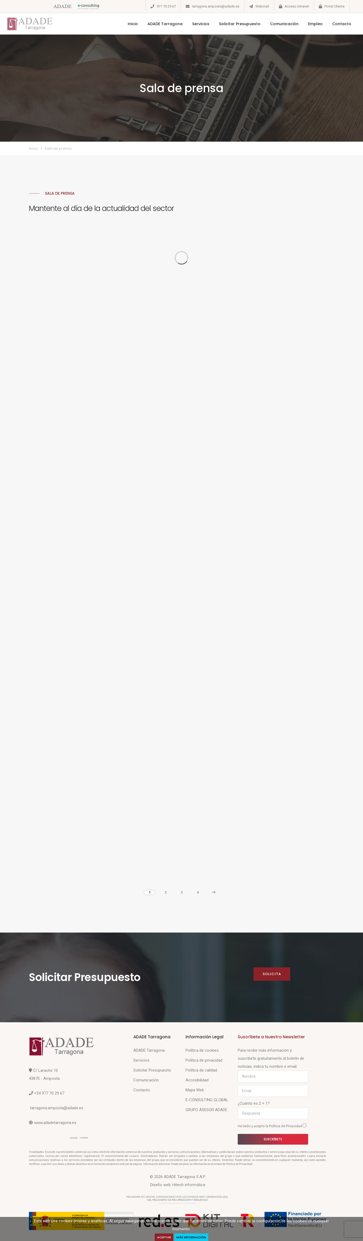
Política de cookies (202, 1050)
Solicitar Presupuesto (233, 24)
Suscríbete (273, 1139)
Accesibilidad (197, 1080)
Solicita (271, 973)
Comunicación (278, 24)
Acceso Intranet (297, 6)
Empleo (309, 24)
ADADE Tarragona (158, 24)
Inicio (126, 24)
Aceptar (163, 1237)
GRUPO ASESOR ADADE (206, 1109)
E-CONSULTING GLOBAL (207, 1099)
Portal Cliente (334, 6)
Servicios (194, 24)
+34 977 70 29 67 (49, 1093)
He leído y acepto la (272, 1126)
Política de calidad (201, 1070)
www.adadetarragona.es (55, 1122)
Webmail (262, 6)
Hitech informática (188, 1184)
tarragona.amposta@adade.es (215, 6)
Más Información (192, 1237)
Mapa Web (195, 1090)
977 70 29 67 (166, 6)
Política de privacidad (204, 1060)
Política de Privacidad (286, 1126)
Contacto (335, 24)
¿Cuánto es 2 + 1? (254, 1103)
